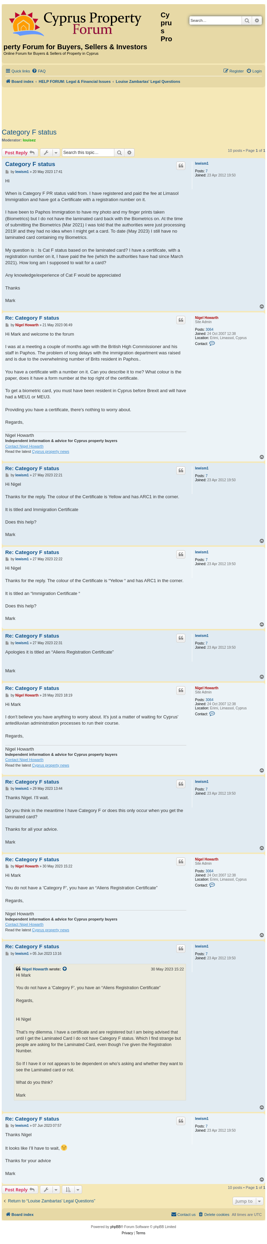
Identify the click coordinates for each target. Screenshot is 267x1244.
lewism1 (202, 163)
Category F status (29, 132)
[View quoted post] (65, 969)
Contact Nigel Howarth (24, 446)
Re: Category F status (32, 318)
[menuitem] (39, 71)
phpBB (115, 1227)
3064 (209, 329)
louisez (29, 140)
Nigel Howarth (206, 318)
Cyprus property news (50, 451)
